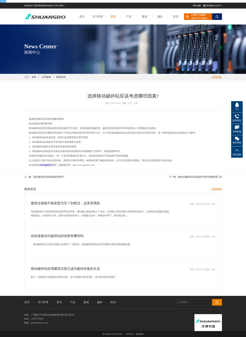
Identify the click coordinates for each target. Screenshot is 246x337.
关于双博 (97, 16)
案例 (144, 16)
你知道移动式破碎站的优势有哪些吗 (57, 236)
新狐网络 (140, 334)
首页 (82, 16)
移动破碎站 (46, 165)
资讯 (113, 16)
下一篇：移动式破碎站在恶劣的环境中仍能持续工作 (195, 177)
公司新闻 (46, 77)
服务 (160, 16)
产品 (128, 16)
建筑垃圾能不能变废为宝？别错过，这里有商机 (65, 203)
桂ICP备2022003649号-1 (112, 334)
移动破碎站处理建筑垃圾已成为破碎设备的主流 (65, 268)
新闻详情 (61, 77)
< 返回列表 (216, 77)
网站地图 (197, 5)
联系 (175, 16)
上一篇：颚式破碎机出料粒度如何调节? (44, 177)
